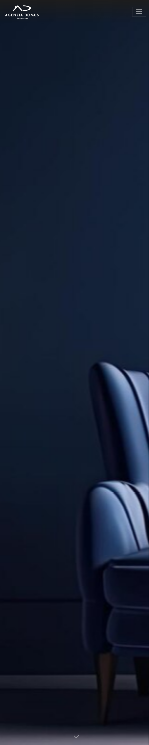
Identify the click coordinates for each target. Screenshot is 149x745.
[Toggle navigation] (139, 12)
